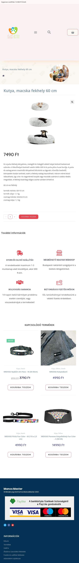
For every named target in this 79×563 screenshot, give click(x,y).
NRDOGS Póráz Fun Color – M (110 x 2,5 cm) (21, 437)
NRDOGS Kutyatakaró (58, 372)
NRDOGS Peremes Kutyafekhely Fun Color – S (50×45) (58, 437)
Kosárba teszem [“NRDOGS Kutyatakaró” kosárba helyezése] (58, 387)
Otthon (58, 369)
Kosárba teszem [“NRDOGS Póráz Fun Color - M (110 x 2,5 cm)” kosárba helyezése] (20, 454)
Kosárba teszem (28, 217)
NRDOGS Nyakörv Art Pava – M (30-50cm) (21, 372)
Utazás (23, 369)
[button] (35, 32)
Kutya (18, 369)
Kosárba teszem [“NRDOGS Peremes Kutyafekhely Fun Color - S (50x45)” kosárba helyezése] (58, 454)
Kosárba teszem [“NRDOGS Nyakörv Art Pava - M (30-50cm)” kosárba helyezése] (20, 387)
